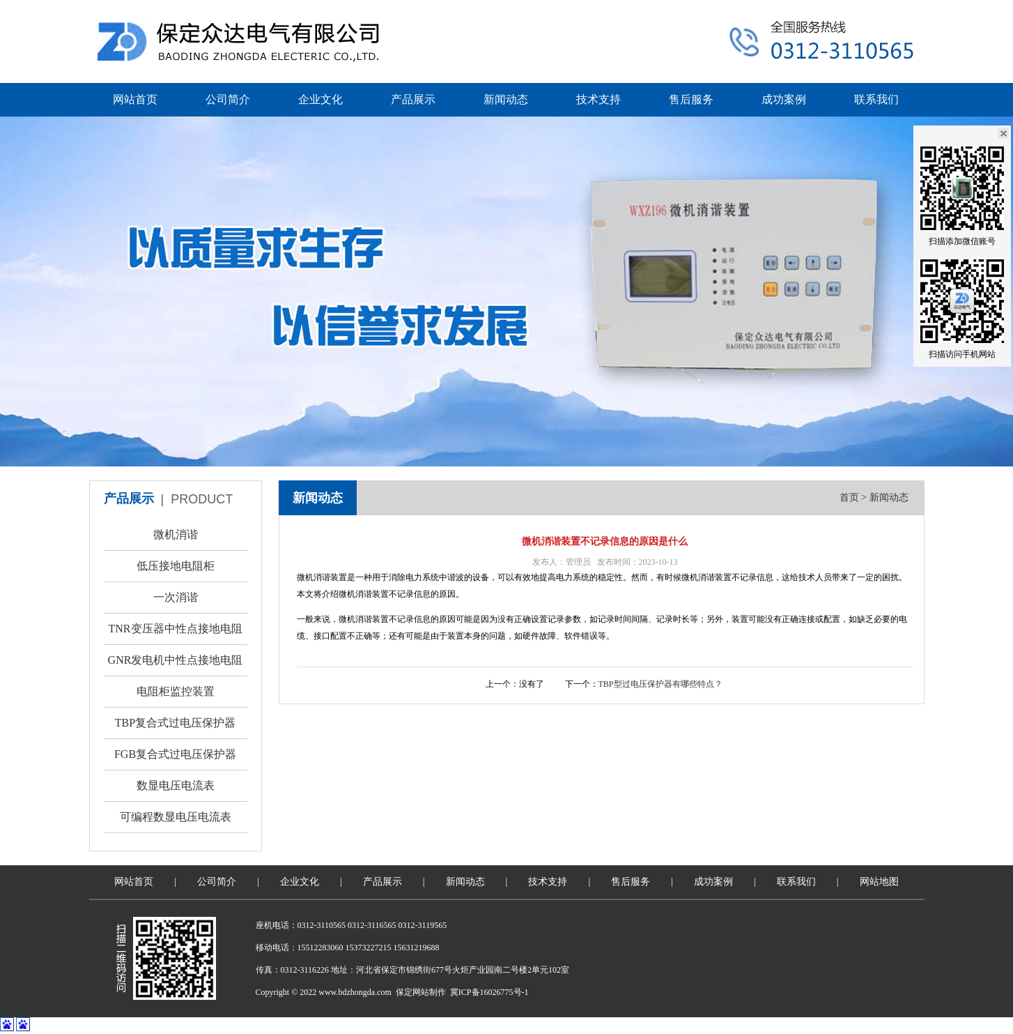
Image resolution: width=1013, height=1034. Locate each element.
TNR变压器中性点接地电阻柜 (175, 633)
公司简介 (228, 99)
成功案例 (783, 99)
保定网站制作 (421, 992)
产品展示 (413, 99)
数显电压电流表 (176, 785)
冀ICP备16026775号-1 (489, 992)
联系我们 (876, 99)
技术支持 (598, 99)
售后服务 (691, 99)
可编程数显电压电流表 (175, 817)
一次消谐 (175, 597)
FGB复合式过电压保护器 (175, 754)
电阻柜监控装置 (176, 691)
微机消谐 (175, 534)
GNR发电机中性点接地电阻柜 (175, 665)
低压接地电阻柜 (176, 566)
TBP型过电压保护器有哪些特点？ (660, 684)
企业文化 (320, 99)
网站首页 (135, 99)
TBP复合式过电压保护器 (175, 723)
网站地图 (879, 881)
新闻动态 (506, 99)
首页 (849, 497)
